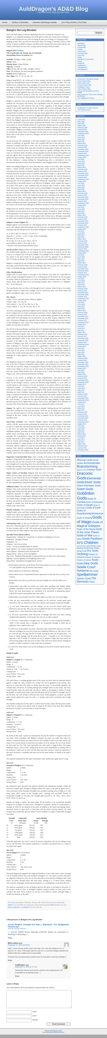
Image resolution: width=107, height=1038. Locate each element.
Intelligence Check (84, 87)
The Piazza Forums (84, 110)
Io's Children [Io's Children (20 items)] (87, 542)
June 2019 (81, 281)
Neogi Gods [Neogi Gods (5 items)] (82, 551)
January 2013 (82, 414)
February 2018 (82, 312)
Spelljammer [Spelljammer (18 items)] (87, 574)
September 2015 (83, 366)
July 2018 (81, 302)
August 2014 (82, 384)
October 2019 (82, 273)
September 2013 (83, 400)
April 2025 (81, 141)
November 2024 (83, 151)
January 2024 (82, 171)
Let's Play (81, 55)
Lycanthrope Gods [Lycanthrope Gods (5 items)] (93, 546)
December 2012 (83, 416)
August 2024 (82, 157)
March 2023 (82, 191)
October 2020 (82, 249)
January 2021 (82, 243)
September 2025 (83, 133)
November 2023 (83, 175)
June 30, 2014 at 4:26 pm (17, 928)
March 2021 (82, 239)
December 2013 (83, 398)
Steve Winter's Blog (84, 89)
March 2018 (82, 310)
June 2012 (81, 428)
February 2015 (82, 376)
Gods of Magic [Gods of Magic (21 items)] (89, 519)
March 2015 (82, 374)
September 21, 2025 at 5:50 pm (19, 945)
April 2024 (81, 165)
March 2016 (82, 356)
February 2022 (82, 217)
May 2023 (81, 187)
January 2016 (82, 360)
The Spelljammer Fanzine (86, 98)
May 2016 (81, 352)
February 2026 (82, 127)
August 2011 (82, 436)
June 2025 (81, 137)
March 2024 (82, 167)
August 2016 (82, 346)
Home (4, 22)
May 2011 (81, 440)
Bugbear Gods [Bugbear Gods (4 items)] (82, 470)
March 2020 (82, 263)
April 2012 (81, 432)
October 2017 (82, 320)
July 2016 (81, 348)
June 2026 (81, 119)
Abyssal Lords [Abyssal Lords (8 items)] (84, 459)
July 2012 (81, 426)
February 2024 (82, 169)
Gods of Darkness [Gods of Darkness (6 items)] (94, 502)
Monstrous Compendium (86, 59)
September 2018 (83, 298)
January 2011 (82, 448)
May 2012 (81, 430)
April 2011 (81, 442)
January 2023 (82, 195)
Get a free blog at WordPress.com (53, 1036)
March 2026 (82, 125)
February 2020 (82, 265)
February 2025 (82, 145)
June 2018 (81, 304)
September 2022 (83, 203)
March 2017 (82, 332)
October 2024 (82, 153)
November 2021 (83, 223)
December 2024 (83, 149)
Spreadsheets (82, 67)
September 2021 (83, 227)
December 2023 (83, 173)
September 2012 (83, 422)
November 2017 (83, 318)
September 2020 (83, 251)
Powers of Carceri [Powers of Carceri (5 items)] (84, 560)
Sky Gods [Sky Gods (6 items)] (93, 571)
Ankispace (81, 43)
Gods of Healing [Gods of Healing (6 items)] (84, 518)
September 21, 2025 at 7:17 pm (26, 967)
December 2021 (83, 221)
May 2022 (81, 211)
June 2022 (81, 209)
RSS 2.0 (53, 905)
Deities (10, 905)
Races (80, 61)
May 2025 (81, 139)
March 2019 (82, 287)
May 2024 (81, 163)
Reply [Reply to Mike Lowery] (10, 960)
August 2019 (82, 277)
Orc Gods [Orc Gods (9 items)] (92, 550)
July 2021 (81, 231)
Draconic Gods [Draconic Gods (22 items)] (85, 475)
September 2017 (83, 322)
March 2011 (82, 444)
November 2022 (83, 199)
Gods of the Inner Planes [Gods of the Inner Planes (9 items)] (89, 531)
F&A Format (82, 51)
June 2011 (81, 438)
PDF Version (18, 51)
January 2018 (82, 314)
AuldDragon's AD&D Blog (53, 9)
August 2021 (82, 229)
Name (35, 1015)
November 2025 (83, 131)
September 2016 (83, 344)
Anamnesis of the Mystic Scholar (88, 79)
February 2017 (82, 334)
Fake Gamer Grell (83, 83)
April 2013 (81, 410)
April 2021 (81, 237)
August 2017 (82, 324)
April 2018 (81, 308)
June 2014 (81, 388)
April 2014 (81, 392)
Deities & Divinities (20, 22)
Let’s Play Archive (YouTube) (74, 22)
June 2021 (81, 233)
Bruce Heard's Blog (84, 81)
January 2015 (82, 378)
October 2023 (82, 177)
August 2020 (82, 253)
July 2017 (81, 326)
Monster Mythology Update (45, 22)
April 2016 (81, 354)
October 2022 (82, 201)
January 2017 (82, 336)
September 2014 (83, 382)
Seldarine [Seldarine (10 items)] (83, 570)
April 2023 (81, 189)
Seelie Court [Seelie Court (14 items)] (86, 567)
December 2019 (83, 269)
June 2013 (81, 406)
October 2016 (82, 342)
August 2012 (82, 424)
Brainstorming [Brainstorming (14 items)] (87, 466)
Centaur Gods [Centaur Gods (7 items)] (94, 469)
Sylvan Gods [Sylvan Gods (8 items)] (84, 578)
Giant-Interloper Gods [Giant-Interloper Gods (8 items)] (89, 485)
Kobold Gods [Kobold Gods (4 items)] (81, 546)
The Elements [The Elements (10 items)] (86, 580)
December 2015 (83, 362)
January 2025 (82, 147)
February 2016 (82, 358)
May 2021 (81, 235)
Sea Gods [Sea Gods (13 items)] (91, 563)
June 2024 (81, 161)
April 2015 (81, 372)
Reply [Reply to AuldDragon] (17, 976)
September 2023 (83, 179)
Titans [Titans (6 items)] (92, 582)
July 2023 (81, 183)
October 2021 (82, 225)
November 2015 (83, 364)
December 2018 (83, 293)
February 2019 (82, 289)
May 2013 (81, 408)
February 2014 (82, 394)
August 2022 (82, 205)
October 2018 (82, 297)
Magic (80, 57)
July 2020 (81, 255)
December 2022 (83, 197)
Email (35, 1019)
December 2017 (83, 316)
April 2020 (81, 261)
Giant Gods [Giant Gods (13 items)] (85, 489)
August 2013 (82, 402)
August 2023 (82, 181)
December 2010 (83, 450)
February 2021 (82, 241)
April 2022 (81, 213)
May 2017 (81, 330)
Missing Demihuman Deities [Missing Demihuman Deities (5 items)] (88, 548)
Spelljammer (82, 65)
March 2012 (82, 434)
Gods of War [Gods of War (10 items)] (85, 535)
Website (35, 1023)
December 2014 (83, 380)
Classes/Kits (82, 47)
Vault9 (60, 1034)
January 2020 (82, 267)
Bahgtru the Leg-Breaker (21, 30)
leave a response (14, 907)
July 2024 (81, 159)
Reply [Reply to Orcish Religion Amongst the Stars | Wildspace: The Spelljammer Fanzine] (10, 938)
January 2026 (82, 129)
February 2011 (82, 446)
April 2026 (81, 123)
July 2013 (81, 404)
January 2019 (82, 291)
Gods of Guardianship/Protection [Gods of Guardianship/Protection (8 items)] (90, 512)
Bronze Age (81, 45)
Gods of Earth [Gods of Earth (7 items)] (94, 507)
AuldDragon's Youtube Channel (88, 108)
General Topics (83, 53)
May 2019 (81, 283)
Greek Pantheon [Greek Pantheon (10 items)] (92, 538)
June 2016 (81, 350)
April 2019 (81, 285)
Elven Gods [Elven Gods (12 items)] (93, 482)
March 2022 (82, 215)
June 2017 (81, 328)
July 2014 (81, 386)
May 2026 (81, 121)
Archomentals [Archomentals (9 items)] (92, 462)
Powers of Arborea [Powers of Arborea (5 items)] (92, 557)
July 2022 (81, 207)
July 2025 (81, 135)
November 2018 (83, 295)
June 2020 (81, 257)
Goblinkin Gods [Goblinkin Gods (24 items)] (85, 495)
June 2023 (81, 185)
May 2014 (81, 390)
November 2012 (83, 418)
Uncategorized (82, 69)
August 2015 (82, 368)
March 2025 (82, 143)
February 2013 (82, 412)
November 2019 (83, 271)
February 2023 (82, 193)
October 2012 (82, 420)
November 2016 (83, 340)
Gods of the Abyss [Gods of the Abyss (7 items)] (86, 529)
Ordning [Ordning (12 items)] (82, 554)
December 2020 (83, 245)
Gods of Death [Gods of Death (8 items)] (85, 505)
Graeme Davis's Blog (84, 85)
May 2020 (81, 259)
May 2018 (81, 306)
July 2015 (81, 370)
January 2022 (82, 219)
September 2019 (83, 275)
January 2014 (82, 396)
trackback (25, 907)
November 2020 (83, 247)
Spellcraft (81, 63)
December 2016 (83, 338)
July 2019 (81, 279)
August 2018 (82, 300)
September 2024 (83, 155)
